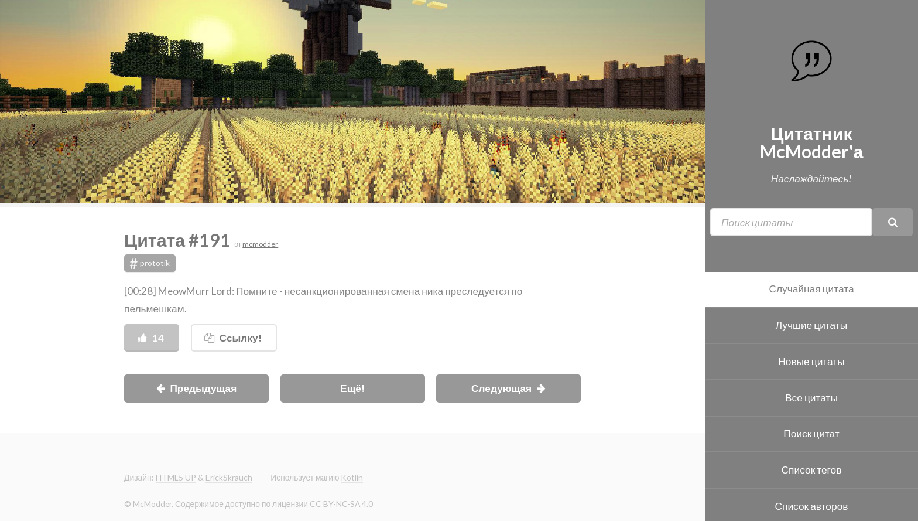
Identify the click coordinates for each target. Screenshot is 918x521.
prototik (149, 263)
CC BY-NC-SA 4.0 (341, 504)
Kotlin (352, 477)
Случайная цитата (811, 288)
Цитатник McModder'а (812, 141)
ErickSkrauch (228, 477)
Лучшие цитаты (811, 325)
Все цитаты (811, 397)
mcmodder (260, 244)
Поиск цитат (811, 433)
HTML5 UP (176, 477)
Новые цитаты (811, 361)
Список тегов (812, 470)
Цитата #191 (179, 239)
